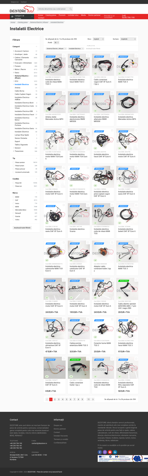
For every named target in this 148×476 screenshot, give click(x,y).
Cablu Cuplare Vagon (23, 94)
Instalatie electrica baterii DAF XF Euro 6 (127, 230)
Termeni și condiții (61, 439)
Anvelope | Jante (21, 54)
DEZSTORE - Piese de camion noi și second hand (45, 472)
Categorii (25, 47)
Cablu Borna (19, 91)
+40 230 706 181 (16, 446)
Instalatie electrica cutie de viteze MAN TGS (102, 231)
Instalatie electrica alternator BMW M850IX (101, 119)
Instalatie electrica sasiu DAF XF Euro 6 (126, 193)
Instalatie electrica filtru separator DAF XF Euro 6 (126, 385)
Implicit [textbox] (96, 39)
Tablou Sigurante (21, 145)
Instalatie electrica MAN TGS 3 (125, 267)
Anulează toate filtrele (22, 228)
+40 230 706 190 (16, 443)
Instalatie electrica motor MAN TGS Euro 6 (78, 194)
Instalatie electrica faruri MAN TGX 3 (77, 81)
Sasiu (17, 73)
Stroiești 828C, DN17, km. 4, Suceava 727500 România (19, 457)
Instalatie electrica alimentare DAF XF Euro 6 (53, 345)
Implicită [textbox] (124, 39)
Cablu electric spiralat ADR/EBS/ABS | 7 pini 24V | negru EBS (127, 306)
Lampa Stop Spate (22, 135)
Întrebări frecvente (61, 436)
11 (88, 399)
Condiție (25, 179)
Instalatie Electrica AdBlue (22, 98)
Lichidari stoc (73, 15)
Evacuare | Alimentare (23, 63)
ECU (16, 81)
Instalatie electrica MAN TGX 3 (125, 81)
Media (83, 15)
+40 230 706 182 (16, 448)
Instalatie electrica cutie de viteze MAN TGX (102, 385)
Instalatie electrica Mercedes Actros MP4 (127, 118)
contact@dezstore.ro (39, 443)
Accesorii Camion (22, 51)
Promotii (62, 15)
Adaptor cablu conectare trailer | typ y (102, 268)
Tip (25, 158)
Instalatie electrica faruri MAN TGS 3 (125, 344)
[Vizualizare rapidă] (64, 55)
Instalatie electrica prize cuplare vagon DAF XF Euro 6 (102, 194)
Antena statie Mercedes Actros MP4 (54, 118)
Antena (17, 88)
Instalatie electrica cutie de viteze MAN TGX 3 (53, 82)
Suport (17, 141)
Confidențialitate (60, 443)
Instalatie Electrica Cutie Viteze (24, 107)
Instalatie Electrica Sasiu (24, 128)
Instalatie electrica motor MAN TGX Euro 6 (54, 156)
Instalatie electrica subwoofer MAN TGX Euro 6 (54, 268)
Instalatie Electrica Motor (22, 119)
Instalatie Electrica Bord (24, 103)
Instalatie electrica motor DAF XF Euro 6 (126, 155)
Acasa (40, 15)
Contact (24, 2)
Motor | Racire (20, 69)
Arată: (50, 42)
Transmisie (19, 151)
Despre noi (14, 2)
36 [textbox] (55, 42)
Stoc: (90, 39)
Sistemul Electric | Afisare (56, 48)
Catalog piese (51, 15)
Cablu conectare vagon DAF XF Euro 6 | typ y (102, 82)
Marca (25, 193)
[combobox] (98, 39)
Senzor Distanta (21, 138)
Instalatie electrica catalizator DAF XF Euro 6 (77, 268)
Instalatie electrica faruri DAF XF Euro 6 (102, 155)
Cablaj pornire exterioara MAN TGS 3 (79, 344)
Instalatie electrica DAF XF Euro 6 (52, 384)
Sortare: (116, 39)
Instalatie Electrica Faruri (24, 115)
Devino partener (94, 15)
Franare (18, 66)
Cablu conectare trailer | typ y (76, 384)
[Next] (92, 399)
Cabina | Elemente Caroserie (22, 59)
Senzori (18, 148)
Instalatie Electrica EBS (24, 111)
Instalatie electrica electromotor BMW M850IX (77, 119)
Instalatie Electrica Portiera (22, 124)
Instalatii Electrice (22, 84)
